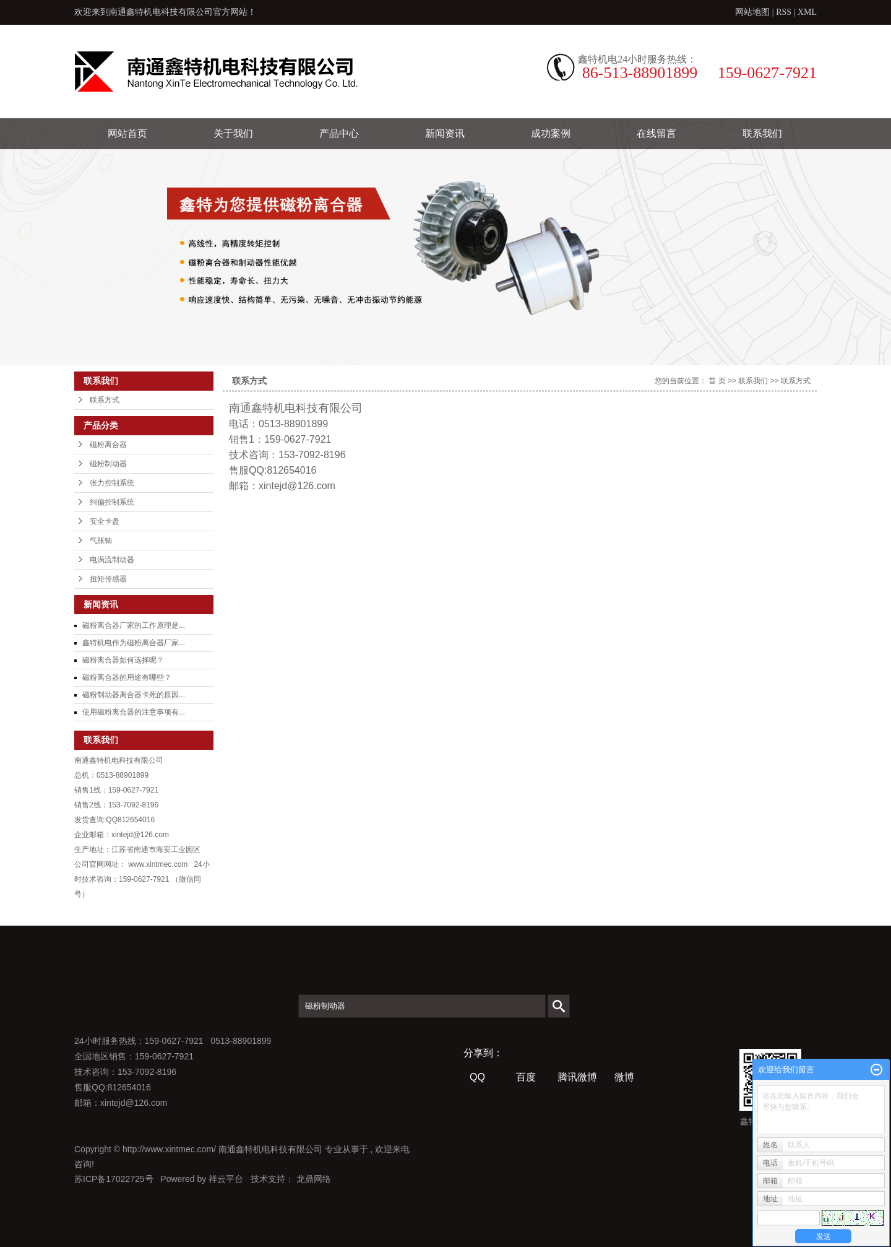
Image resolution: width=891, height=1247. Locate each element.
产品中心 (339, 133)
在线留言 (656, 133)
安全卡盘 (104, 521)
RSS (783, 12)
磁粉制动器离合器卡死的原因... (133, 694)
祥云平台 (226, 1179)
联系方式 (104, 400)
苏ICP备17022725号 (113, 1179)
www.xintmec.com (157, 864)
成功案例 (550, 133)
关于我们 (233, 133)
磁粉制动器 (108, 463)
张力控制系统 (112, 483)
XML (807, 12)
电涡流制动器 (112, 559)
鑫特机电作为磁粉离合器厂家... (133, 642)
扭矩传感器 (108, 579)
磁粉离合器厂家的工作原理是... (133, 625)
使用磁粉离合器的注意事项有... (133, 712)
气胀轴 (101, 540)
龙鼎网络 (313, 1179)
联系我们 (762, 133)
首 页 (716, 380)
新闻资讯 (445, 133)
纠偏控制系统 (112, 502)
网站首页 (127, 133)
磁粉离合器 (108, 444)
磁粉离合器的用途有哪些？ (126, 677)
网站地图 (753, 12)
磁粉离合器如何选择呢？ (123, 660)
